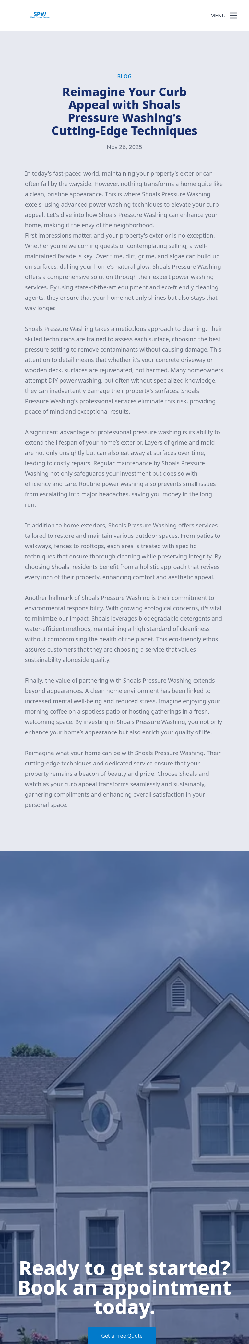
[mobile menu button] (233, 15)
